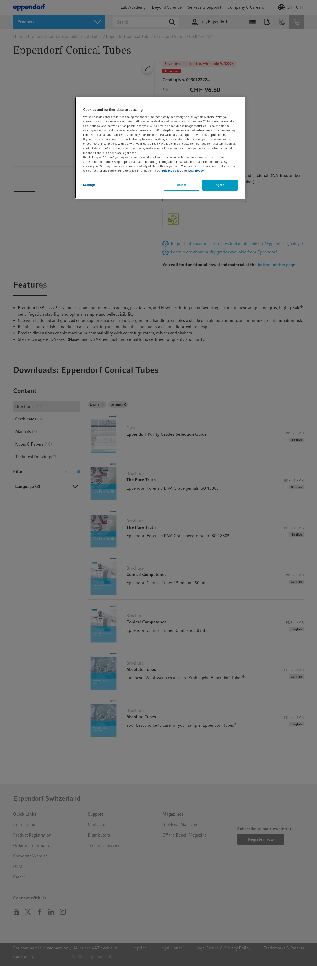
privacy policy (171, 170)
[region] (160, 148)
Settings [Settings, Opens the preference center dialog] (89, 185)
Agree (220, 185)
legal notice (196, 170)
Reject (181, 185)
